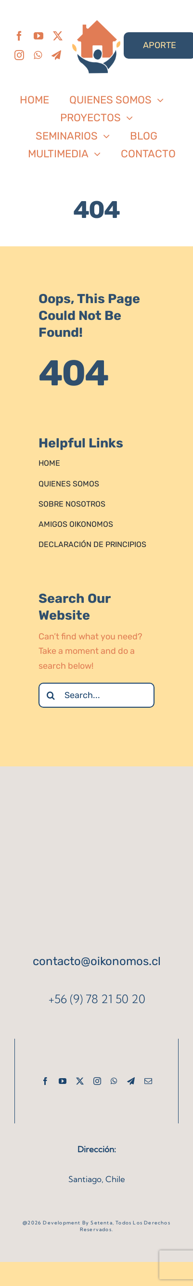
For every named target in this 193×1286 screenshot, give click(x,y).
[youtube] (38, 36)
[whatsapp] (38, 55)
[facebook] (19, 36)
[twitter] (58, 36)
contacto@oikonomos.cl (97, 961)
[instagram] (19, 55)
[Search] (51, 695)
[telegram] (56, 55)
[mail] (148, 1081)
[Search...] (96, 695)
